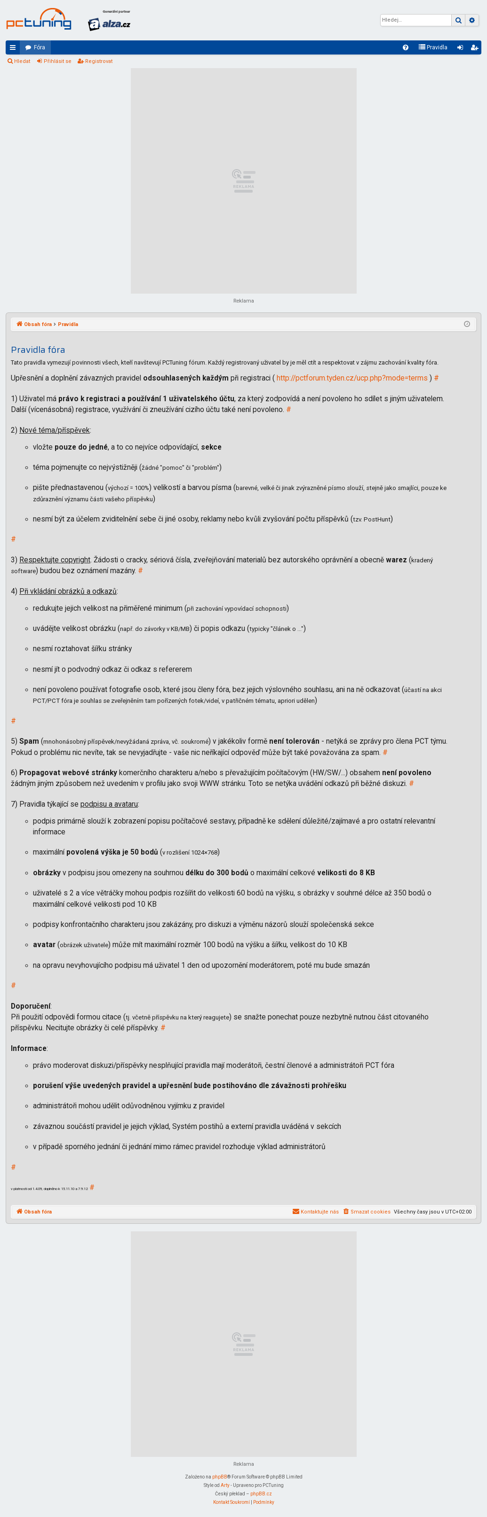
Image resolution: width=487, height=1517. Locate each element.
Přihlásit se (58, 61)
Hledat (22, 61)
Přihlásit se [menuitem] (462, 49)
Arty (225, 1485)
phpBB (219, 1476)
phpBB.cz (261, 1493)
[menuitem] (406, 47)
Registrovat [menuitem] (476, 49)
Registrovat (98, 61)
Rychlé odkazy (14, 49)
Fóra (39, 47)
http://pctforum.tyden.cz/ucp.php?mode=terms (352, 378)
